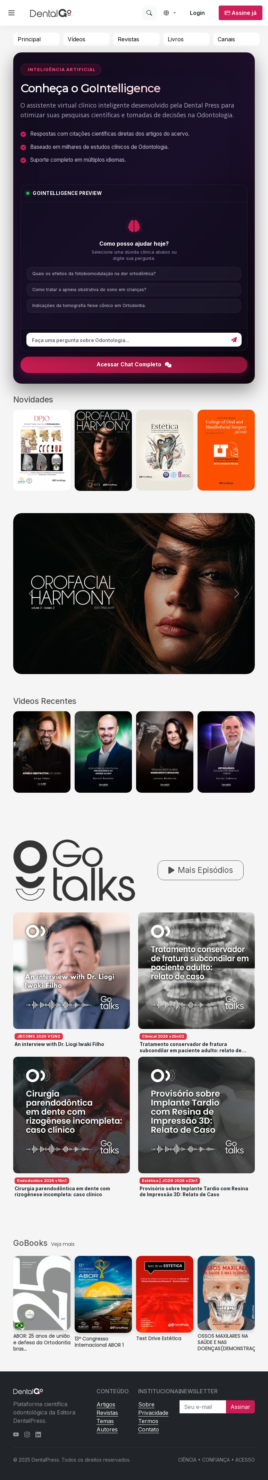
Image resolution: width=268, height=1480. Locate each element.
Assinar (240, 1406)
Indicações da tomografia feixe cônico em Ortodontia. (89, 305)
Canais (226, 39)
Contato (148, 1429)
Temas (105, 1421)
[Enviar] (234, 339)
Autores (107, 1429)
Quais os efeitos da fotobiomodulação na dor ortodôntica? (94, 273)
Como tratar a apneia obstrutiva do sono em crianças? (89, 289)
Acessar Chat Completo (134, 364)
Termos (148, 1421)
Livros (176, 39)
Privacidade (153, 1412)
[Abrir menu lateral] (11, 13)
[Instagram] (27, 1434)
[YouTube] (16, 1434)
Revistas (128, 39)
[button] (170, 12)
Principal (29, 39)
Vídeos (76, 39)
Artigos (106, 1404)
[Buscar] (149, 13)
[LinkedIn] (38, 1434)
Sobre (146, 1404)
